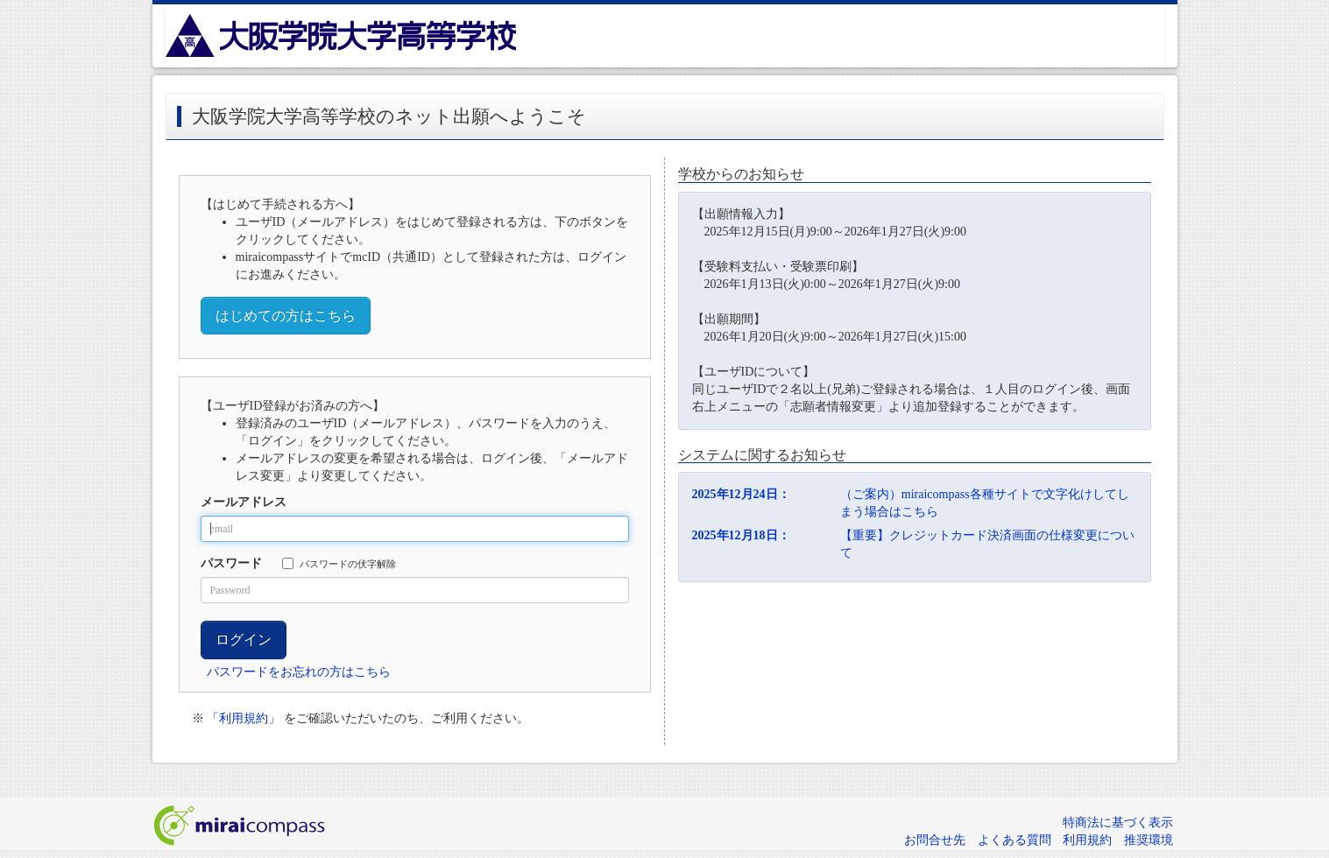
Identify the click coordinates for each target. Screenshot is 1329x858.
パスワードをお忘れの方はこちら (299, 672)
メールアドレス (243, 502)
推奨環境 (1148, 840)
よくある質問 (1014, 840)
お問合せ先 (934, 840)
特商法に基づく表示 (1118, 822)
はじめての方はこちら (286, 315)
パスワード (231, 563)
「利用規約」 (243, 718)
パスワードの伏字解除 (339, 563)
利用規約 (1087, 840)
